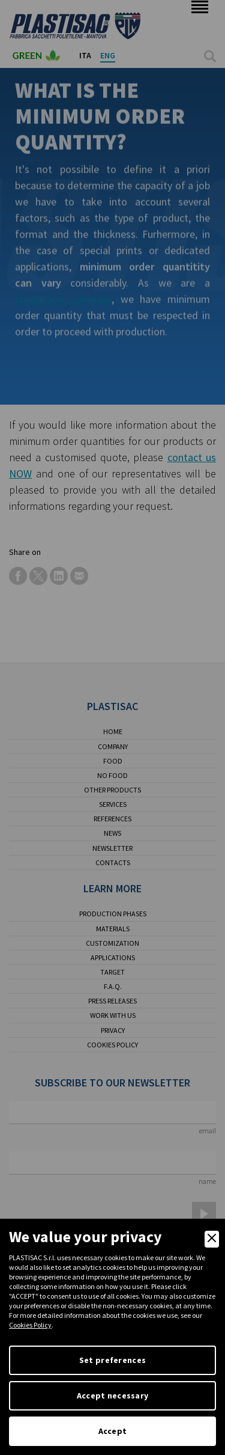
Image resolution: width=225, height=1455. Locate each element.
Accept (112, 1431)
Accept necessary (112, 1395)
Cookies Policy (30, 1324)
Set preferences (112, 1360)
